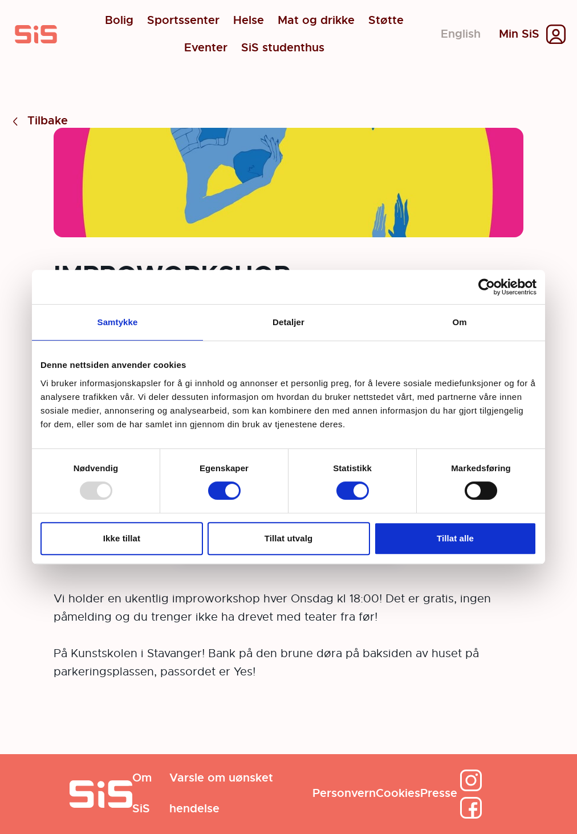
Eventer (205, 48)
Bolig (119, 20)
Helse (248, 20)
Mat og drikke (316, 20)
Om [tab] (459, 322)
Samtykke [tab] (117, 322)
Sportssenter (183, 20)
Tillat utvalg (288, 538)
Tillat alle (455, 538)
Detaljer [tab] (288, 322)
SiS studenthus (282, 48)
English (461, 34)
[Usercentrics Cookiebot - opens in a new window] (487, 286)
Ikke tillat (121, 538)
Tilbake (38, 121)
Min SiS (519, 34)
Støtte (386, 20)
